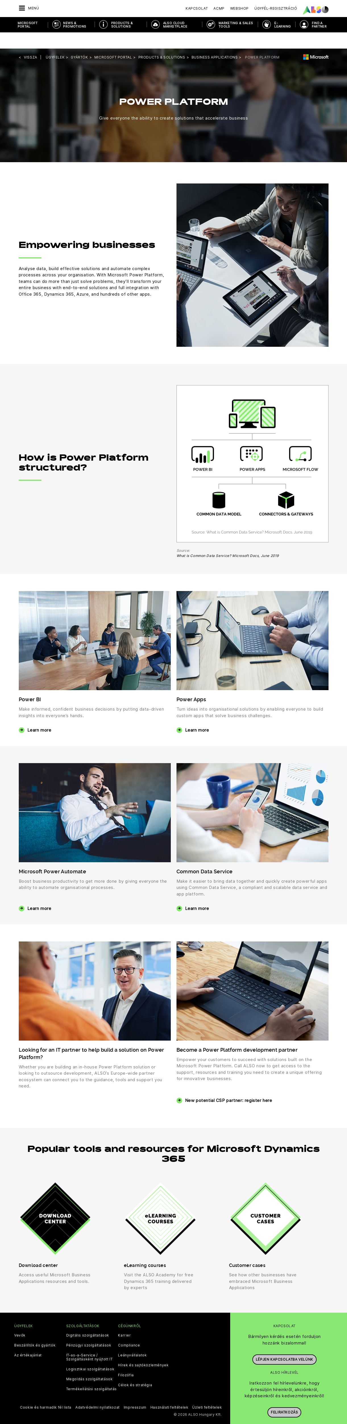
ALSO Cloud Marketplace (175, 24)
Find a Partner (319, 24)
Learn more (39, 714)
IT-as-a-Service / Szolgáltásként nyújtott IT (89, 1341)
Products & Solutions (122, 24)
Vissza (30, 41)
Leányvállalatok (132, 1339)
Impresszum (135, 1391)
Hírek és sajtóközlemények (143, 1349)
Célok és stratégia (135, 1369)
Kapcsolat (197, 8)
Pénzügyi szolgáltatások (88, 1329)
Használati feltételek (169, 1391)
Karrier (124, 1319)
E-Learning (282, 24)
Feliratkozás (284, 1394)
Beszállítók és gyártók (34, 1329)
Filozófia (126, 1359)
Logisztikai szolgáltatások (90, 1353)
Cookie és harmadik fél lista (45, 1391)
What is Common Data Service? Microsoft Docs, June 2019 (227, 539)
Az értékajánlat (28, 1339)
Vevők (20, 1319)
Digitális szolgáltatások (87, 1319)
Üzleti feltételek (207, 1391)
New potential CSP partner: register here (228, 1084)
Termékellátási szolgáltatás (91, 1373)
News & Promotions (74, 24)
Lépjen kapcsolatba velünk (284, 1341)
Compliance (129, 1329)
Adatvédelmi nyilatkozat (97, 1391)
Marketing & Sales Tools (236, 24)
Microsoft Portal (28, 24)
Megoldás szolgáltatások (89, 1363)
